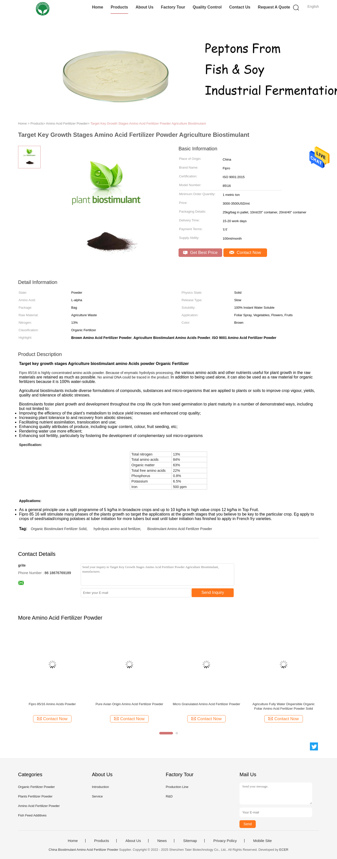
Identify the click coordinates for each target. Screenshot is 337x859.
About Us (144, 7)
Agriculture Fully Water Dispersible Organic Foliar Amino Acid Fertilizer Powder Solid (283, 706)
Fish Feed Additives (32, 815)
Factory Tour (173, 7)
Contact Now (245, 252)
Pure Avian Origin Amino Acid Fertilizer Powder (129, 704)
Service (97, 796)
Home (97, 7)
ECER (283, 849)
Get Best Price (200, 252)
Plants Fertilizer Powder (35, 796)
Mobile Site (262, 840)
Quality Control (207, 7)
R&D (169, 796)
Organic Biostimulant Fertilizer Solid (59, 529)
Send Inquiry (213, 592)
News (162, 840)
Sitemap (190, 840)
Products (119, 7)
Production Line (177, 787)
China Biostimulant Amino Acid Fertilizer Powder (83, 849)
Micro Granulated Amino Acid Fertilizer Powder (206, 704)
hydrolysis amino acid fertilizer (117, 529)
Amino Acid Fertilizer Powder (39, 806)
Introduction (100, 787)
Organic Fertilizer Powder (36, 787)
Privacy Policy (225, 840)
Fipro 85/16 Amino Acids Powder (52, 704)
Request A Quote (274, 7)
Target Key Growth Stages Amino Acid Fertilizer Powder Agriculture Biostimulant (148, 123)
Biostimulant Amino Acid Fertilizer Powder (179, 529)
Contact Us (239, 7)
